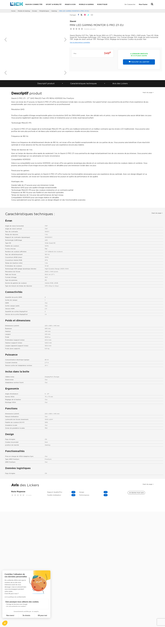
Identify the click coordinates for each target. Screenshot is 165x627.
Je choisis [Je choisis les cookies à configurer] (26, 615)
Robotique (102, 4)
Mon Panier (143, 4)
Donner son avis (90, 28)
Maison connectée (33, 4)
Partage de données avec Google (16, 604)
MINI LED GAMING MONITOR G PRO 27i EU (74, 11)
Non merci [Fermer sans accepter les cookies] (10, 615)
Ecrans (34, 11)
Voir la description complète (80, 42)
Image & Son (70, 4)
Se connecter (130, 4)
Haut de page (148, 92)
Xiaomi (73, 21)
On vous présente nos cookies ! (16, 606)
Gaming (54, 11)
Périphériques (44, 11)
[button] (5, 623)
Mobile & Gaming (86, 4)
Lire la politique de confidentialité (15, 597)
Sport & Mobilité (53, 4)
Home (13, 11)
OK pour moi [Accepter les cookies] (42, 615)
